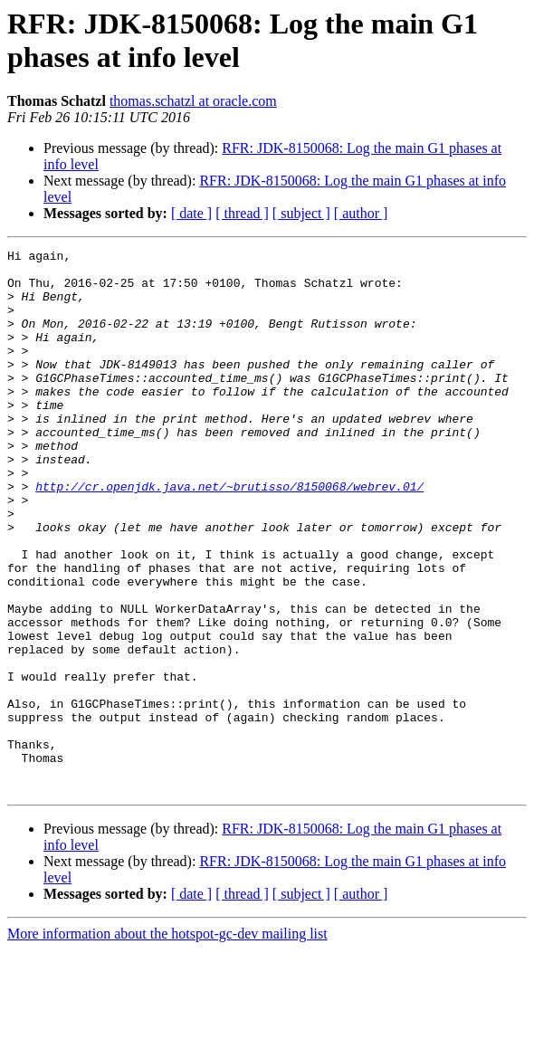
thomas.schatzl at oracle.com (193, 101)
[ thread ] (242, 213)
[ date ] (191, 213)
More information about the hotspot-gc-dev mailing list (167, 1042)
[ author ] (361, 213)
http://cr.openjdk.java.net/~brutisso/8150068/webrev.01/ (229, 535)
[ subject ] (301, 213)
